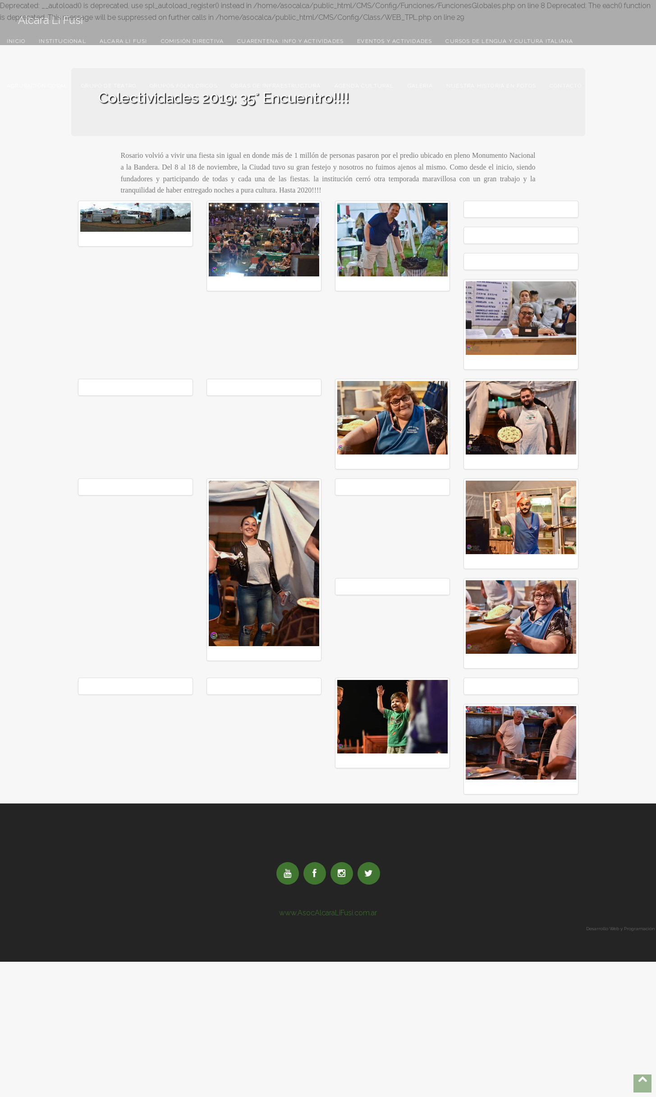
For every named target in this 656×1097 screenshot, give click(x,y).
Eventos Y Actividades (394, 41)
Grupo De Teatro (108, 86)
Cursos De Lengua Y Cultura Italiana (509, 41)
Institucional (62, 41)
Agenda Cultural (364, 86)
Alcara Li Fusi (50, 18)
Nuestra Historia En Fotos (491, 86)
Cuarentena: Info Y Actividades (290, 41)
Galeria (420, 86)
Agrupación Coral (37, 86)
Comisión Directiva (192, 41)
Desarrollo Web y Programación (621, 928)
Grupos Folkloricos (183, 86)
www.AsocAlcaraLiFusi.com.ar (328, 913)
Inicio (16, 41)
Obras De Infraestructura (276, 86)
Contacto (566, 86)
